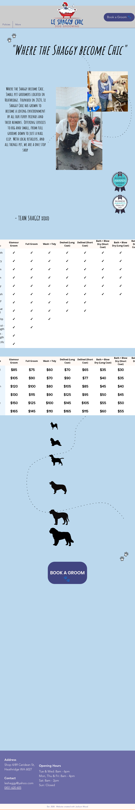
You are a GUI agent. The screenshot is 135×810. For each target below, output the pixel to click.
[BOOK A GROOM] (67, 573)
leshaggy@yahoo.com (18, 783)
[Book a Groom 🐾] (119, 17)
